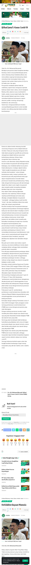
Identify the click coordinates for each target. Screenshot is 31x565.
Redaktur (8, 38)
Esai (23, 474)
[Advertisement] (15, 130)
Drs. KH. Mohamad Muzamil (15, 393)
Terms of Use (16, 422)
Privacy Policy (10, 424)
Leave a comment (23, 452)
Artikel (4, 24)
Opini (9, 24)
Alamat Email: (14, 414)
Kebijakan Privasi (11, 560)
